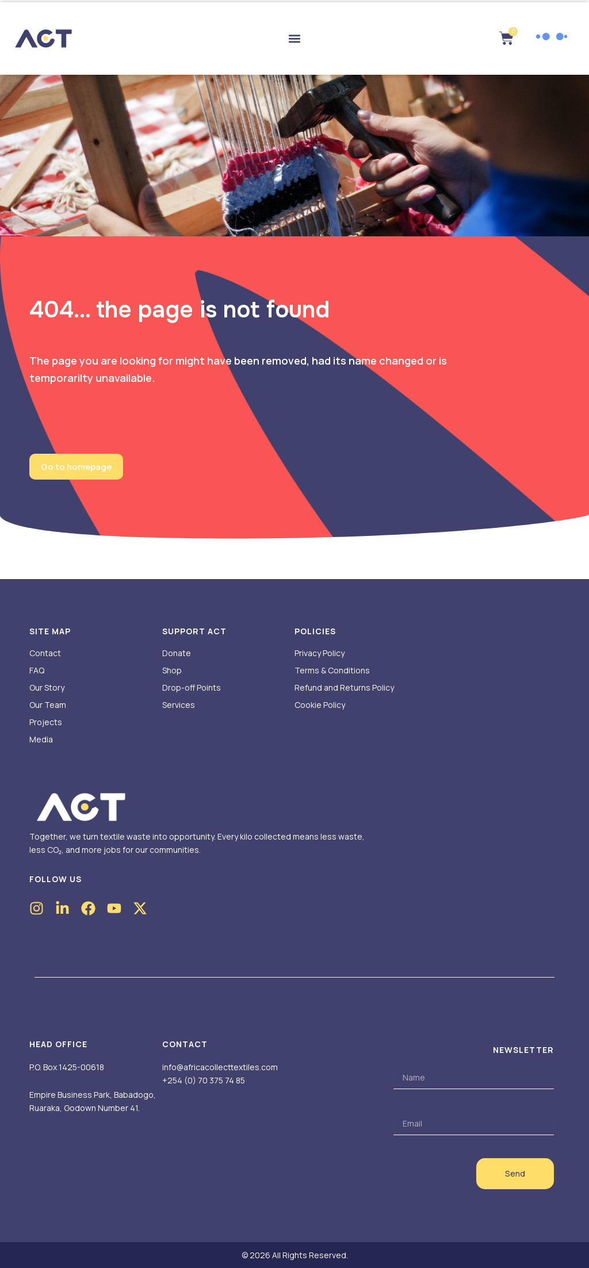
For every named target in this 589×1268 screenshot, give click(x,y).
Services (178, 704)
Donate (176, 653)
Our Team (47, 704)
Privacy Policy (319, 653)
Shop (172, 670)
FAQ (36, 670)
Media (41, 739)
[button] (294, 38)
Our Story (46, 687)
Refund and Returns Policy (344, 687)
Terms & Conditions (332, 670)
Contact (45, 653)
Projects (45, 722)
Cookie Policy (319, 704)
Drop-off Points (191, 687)
